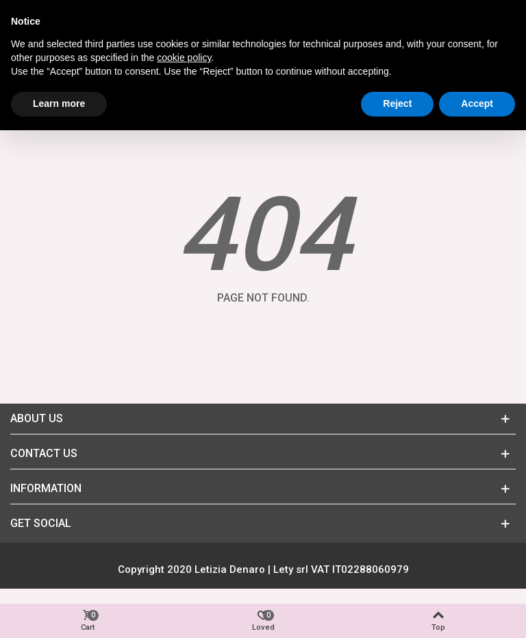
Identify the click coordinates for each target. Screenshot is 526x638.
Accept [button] (477, 103)
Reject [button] (397, 103)
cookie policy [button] (184, 57)
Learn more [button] (59, 103)
